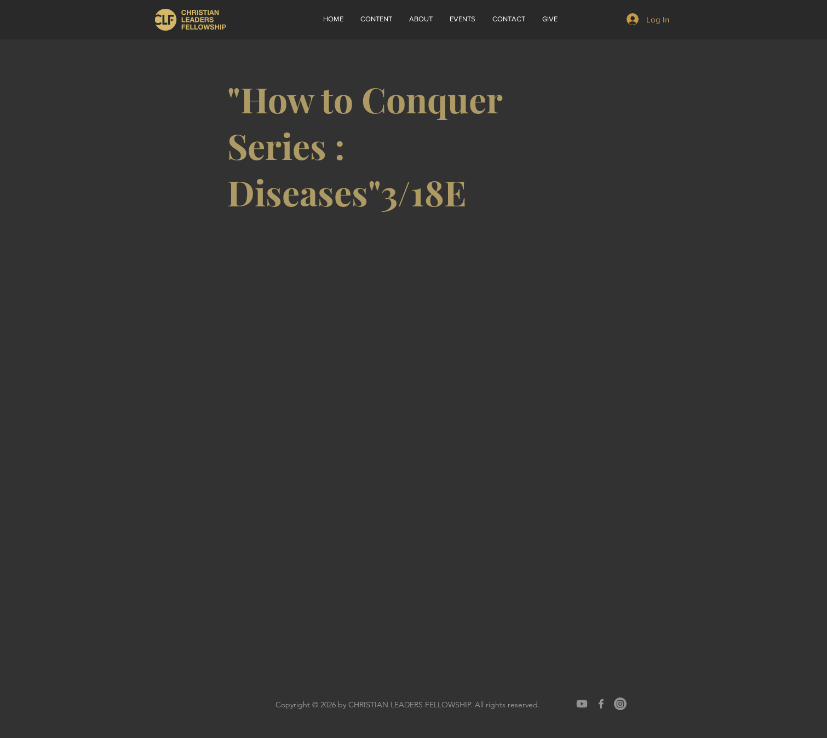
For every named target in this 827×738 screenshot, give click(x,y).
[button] (420, 19)
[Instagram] (620, 703)
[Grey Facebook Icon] (601, 703)
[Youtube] (582, 703)
